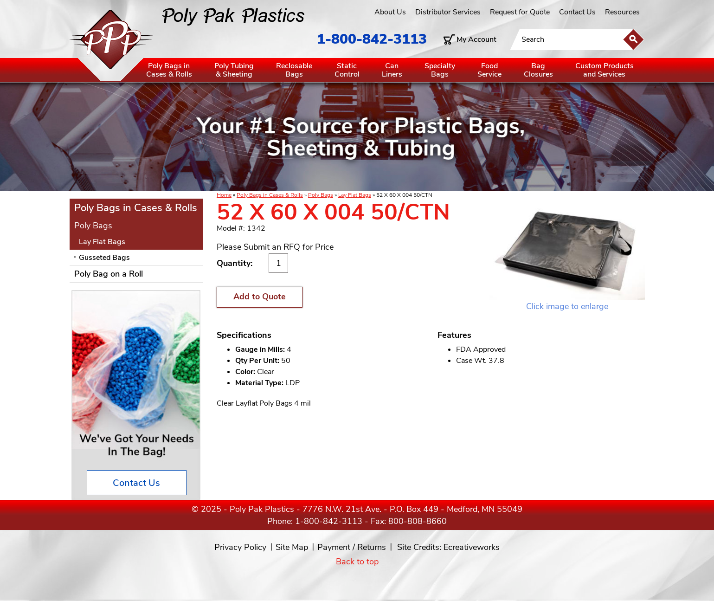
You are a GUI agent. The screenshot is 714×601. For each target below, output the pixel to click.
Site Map (292, 547)
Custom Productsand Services (604, 70)
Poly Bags (320, 195)
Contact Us (577, 12)
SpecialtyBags (440, 70)
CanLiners (392, 70)
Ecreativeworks (472, 547)
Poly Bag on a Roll (108, 273)
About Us (390, 12)
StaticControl (347, 70)
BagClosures (538, 70)
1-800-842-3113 (372, 39)
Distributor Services (448, 12)
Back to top (357, 561)
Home (224, 195)
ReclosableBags (294, 70)
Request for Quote (520, 12)
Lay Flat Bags (354, 195)
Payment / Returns (351, 547)
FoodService (489, 70)
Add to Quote (259, 296)
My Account (476, 39)
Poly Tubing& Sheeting (234, 70)
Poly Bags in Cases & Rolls (270, 195)
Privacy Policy (240, 547)
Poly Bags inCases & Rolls (169, 70)
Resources (622, 12)
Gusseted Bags (104, 257)
